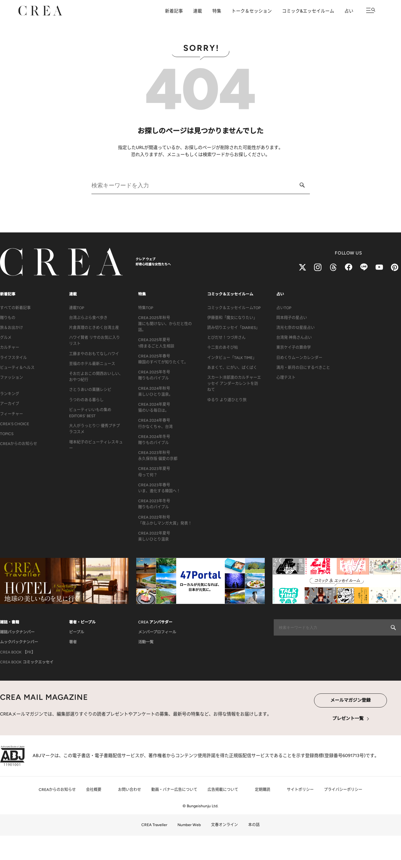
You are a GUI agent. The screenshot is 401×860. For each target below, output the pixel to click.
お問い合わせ (129, 789)
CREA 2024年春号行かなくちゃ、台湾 (155, 423)
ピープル (76, 632)
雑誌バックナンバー (17, 632)
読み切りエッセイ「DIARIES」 (233, 327)
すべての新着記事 (15, 308)
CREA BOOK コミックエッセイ (26, 662)
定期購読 (262, 789)
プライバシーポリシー (343, 789)
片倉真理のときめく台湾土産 (94, 327)
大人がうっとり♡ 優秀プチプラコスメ (94, 429)
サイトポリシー (300, 789)
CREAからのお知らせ (18, 444)
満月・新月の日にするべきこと (303, 367)
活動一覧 (145, 642)
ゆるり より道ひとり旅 (227, 400)
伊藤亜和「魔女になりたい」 (232, 318)
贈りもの (7, 318)
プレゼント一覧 (348, 718)
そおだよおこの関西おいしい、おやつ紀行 (96, 376)
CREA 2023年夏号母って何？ (154, 471)
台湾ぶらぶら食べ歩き (88, 318)
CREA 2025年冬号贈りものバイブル (154, 375)
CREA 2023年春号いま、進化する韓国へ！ (159, 488)
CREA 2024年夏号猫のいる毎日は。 (154, 407)
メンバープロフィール (157, 632)
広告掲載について (223, 789)
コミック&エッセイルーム (308, 11)
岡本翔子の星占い (291, 318)
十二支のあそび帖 (222, 347)
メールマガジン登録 (350, 700)
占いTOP (283, 308)
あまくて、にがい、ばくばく (232, 367)
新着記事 (174, 11)
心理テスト (285, 377)
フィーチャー (11, 414)
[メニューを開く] (370, 10)
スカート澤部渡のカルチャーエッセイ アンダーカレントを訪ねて (234, 383)
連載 (197, 11)
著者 (73, 642)
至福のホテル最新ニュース (92, 364)
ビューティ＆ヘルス (17, 367)
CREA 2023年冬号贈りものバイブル (154, 504)
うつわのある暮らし (86, 400)
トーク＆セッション (252, 11)
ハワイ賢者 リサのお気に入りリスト (94, 340)
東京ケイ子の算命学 (293, 347)
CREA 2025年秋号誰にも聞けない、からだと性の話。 (165, 324)
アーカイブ (9, 404)
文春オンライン (224, 825)
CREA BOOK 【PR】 (17, 652)
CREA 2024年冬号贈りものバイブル (154, 439)
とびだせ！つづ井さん (226, 337)
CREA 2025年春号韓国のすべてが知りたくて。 (163, 359)
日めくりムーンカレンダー (299, 358)
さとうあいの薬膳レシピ (90, 389)
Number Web (189, 825)
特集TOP (145, 308)
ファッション (11, 377)
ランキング (9, 394)
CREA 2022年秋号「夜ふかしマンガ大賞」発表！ (165, 520)
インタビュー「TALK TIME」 (231, 358)
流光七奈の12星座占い (295, 327)
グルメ (6, 337)
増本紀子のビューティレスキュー (96, 445)
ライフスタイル (13, 358)
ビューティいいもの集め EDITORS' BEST (90, 413)
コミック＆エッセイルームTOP (234, 308)
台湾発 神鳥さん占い (294, 337)
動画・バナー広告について (174, 789)
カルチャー (9, 347)
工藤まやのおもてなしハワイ (94, 354)
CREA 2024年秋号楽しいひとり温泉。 (155, 391)
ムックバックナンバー (19, 642)
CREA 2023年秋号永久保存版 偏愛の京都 (157, 455)
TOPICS (6, 434)
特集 (216, 11)
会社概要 (93, 789)
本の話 (254, 825)
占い (348, 11)
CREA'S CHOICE (14, 424)
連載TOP (76, 308)
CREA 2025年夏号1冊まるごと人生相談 (156, 343)
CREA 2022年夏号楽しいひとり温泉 (154, 536)
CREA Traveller (154, 825)
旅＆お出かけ (11, 327)
